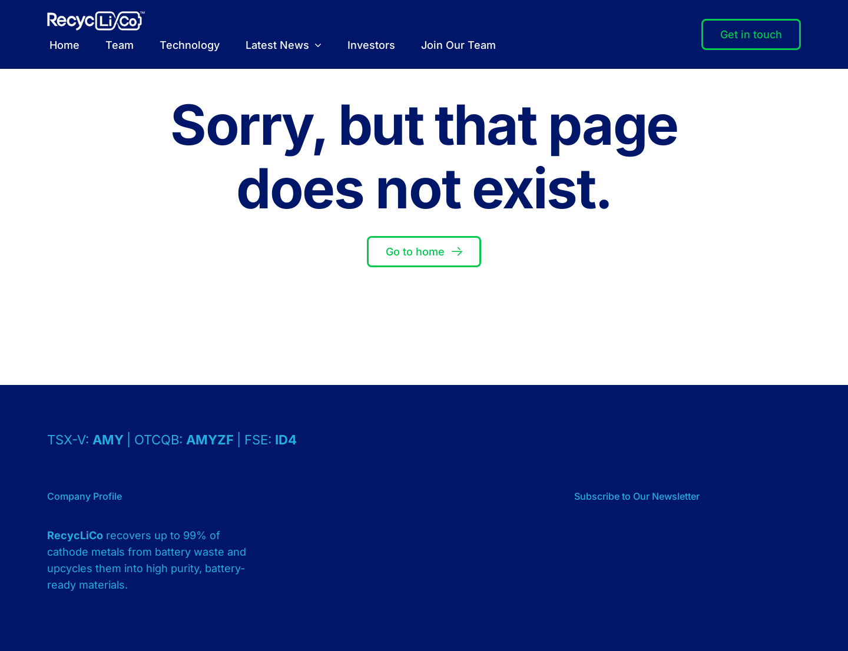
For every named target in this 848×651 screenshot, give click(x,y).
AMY (109, 439)
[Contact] (751, 35)
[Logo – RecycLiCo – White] (96, 16)
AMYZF (211, 439)
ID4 (286, 439)
